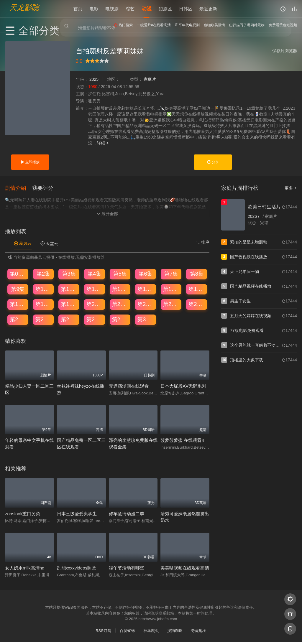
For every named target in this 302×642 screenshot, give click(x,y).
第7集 (171, 273)
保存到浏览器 (284, 50)
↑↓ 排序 (202, 242)
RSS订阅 (103, 630)
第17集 (18, 304)
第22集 (145, 304)
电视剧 (112, 8)
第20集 (94, 304)
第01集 (18, 273)
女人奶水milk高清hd (24, 567)
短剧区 (165, 8)
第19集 (69, 304)
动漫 (147, 8)
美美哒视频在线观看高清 (184, 567)
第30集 (145, 319)
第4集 (94, 273)
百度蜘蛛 (127, 630)
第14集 (145, 289)
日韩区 (185, 8)
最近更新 (208, 8)
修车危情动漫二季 (126, 513)
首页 (77, 8)
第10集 (43, 289)
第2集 (43, 273)
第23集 (171, 304)
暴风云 (23, 243)
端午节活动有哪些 (126, 567)
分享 (213, 162)
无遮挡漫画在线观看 (129, 385)
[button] (18, 187)
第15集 (171, 289)
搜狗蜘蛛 (175, 630)
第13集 (120, 289)
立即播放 (30, 162)
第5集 (120, 273)
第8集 (196, 273)
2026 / (254, 216)
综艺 (130, 8)
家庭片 (150, 79)
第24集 (196, 304)
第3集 (69, 273)
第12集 (94, 289)
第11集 (69, 289)
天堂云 (49, 243)
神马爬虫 (151, 630)
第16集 (196, 289)
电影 (93, 8)
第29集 (120, 319)
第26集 (43, 319)
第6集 (145, 273)
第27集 (69, 319)
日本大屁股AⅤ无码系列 (183, 385)
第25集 (18, 319)
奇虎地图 (198, 630)
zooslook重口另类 (22, 513)
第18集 (43, 304)
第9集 (17, 289)
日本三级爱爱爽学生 (77, 513)
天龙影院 (24, 7)
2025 (94, 79)
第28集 (94, 319)
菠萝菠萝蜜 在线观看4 (182, 439)
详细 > (103, 143)
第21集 (120, 304)
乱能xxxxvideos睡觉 (76, 567)
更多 (291, 188)
